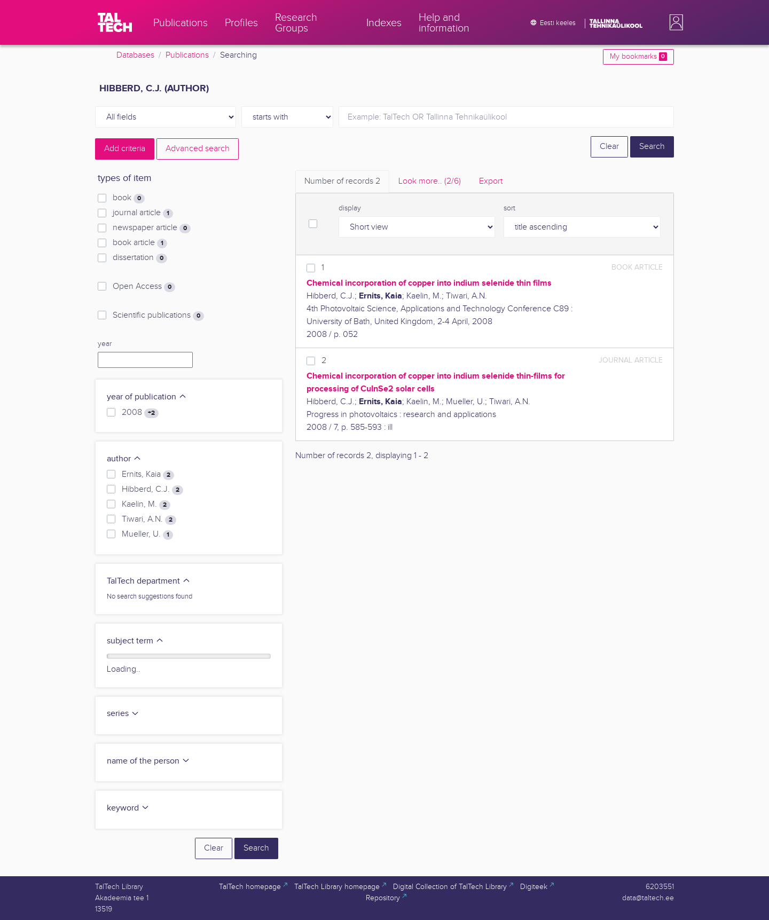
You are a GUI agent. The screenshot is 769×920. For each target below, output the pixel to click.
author (124, 459)
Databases (135, 55)
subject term (135, 641)
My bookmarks (638, 56)
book (129, 198)
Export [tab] (491, 181)
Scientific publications (158, 315)
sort (509, 208)
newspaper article (152, 228)
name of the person (148, 761)
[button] (674, 22)
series (123, 714)
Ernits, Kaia (148, 474)
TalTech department (149, 581)
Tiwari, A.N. (149, 519)
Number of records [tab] (342, 181)
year (105, 344)
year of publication (147, 397)
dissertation (140, 258)
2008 (140, 412)
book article (140, 243)
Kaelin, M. (146, 504)
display (350, 208)
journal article (143, 213)
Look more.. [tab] (429, 181)
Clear (609, 146)
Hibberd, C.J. (152, 489)
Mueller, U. (147, 534)
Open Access (144, 286)
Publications (187, 55)
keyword (128, 808)
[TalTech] (115, 22)
